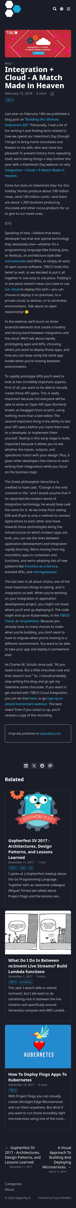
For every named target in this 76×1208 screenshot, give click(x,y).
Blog (8, 63)
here (32, 698)
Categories (13, 1184)
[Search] (55, 9)
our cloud (12, 289)
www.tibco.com (50, 733)
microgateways (45, 572)
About (9, 1189)
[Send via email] (50, 766)
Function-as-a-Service (41, 566)
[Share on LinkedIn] (26, 766)
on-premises (29, 621)
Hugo (55, 1198)
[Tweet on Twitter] (34, 766)
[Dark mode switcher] (61, 9)
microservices (15, 261)
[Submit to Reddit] (42, 766)
